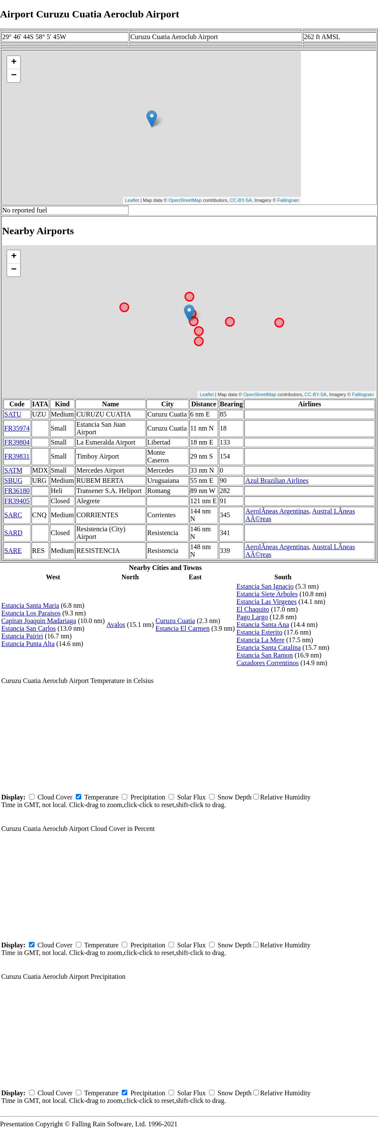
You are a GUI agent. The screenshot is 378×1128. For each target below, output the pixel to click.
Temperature (101, 797)
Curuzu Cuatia (175, 620)
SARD (13, 532)
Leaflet (132, 200)
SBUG (13, 480)
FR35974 (17, 428)
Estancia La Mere (260, 639)
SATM (13, 470)
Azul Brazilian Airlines (276, 480)
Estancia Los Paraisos (31, 613)
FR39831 (17, 456)
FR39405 (17, 500)
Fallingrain (288, 200)
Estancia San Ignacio (264, 586)
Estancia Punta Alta (27, 643)
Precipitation (147, 797)
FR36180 (17, 490)
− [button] (14, 75)
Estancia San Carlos (28, 628)
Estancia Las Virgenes (266, 601)
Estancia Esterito (259, 632)
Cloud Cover (54, 797)
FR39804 (17, 442)
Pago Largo (252, 617)
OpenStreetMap (185, 200)
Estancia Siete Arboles (267, 594)
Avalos (115, 624)
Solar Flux (191, 797)
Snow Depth (235, 797)
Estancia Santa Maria (30, 605)
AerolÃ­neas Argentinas (277, 511)
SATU (12, 414)
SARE (13, 550)
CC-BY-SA (241, 200)
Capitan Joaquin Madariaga (38, 620)
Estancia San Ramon (264, 655)
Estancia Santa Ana (262, 624)
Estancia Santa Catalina (268, 647)
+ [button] (14, 62)
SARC (13, 515)
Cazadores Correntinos (267, 662)
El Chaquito (252, 609)
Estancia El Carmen (182, 628)
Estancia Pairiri (22, 636)
